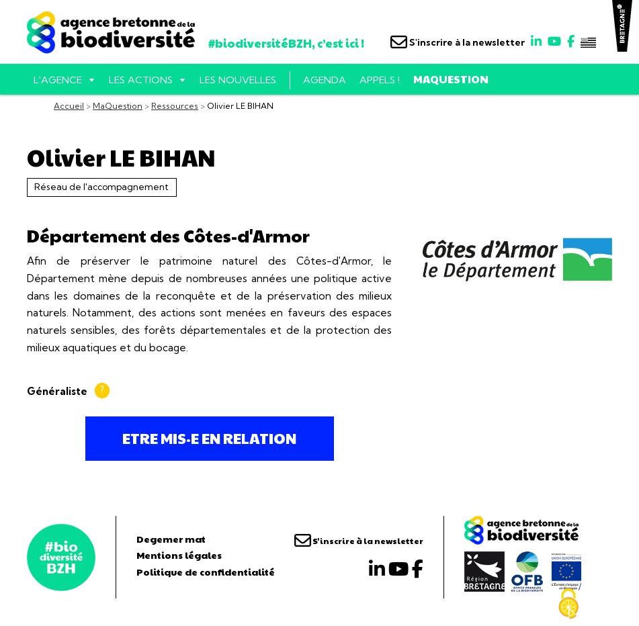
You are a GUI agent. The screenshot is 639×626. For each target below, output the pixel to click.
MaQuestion (450, 79)
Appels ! (379, 80)
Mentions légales (179, 555)
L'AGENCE (58, 80)
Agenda (324, 80)
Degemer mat (171, 538)
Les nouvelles (238, 80)
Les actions (141, 80)
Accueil (69, 106)
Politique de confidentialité (205, 571)
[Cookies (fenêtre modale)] (568, 604)
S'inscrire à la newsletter (457, 42)
